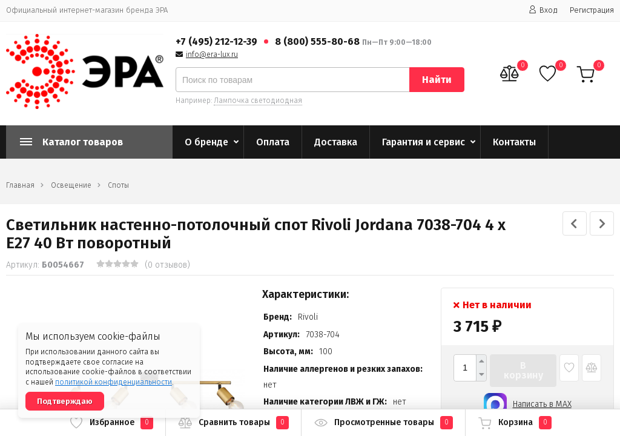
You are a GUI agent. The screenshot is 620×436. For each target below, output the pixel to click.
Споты (118, 185)
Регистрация (592, 10)
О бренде (206, 142)
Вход (543, 10)
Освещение (71, 185)
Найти (437, 79)
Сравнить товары (233, 422)
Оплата (272, 142)
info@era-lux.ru (212, 54)
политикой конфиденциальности (113, 382)
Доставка (335, 142)
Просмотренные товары (383, 422)
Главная (20, 185)
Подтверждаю (65, 401)
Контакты (514, 142)
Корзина (515, 422)
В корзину (523, 370)
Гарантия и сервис (423, 142)
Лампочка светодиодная (258, 100)
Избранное (111, 422)
